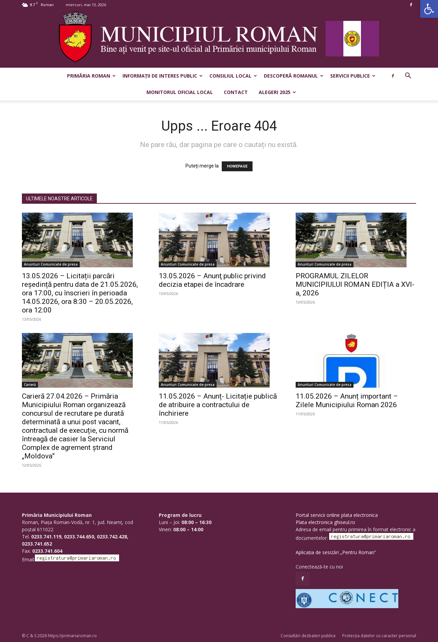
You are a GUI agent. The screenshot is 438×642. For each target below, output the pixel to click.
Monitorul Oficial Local (179, 92)
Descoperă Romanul (293, 75)
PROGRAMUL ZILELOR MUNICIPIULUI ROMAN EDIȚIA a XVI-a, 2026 (355, 284)
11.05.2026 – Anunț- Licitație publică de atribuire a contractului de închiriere (218, 404)
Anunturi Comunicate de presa (51, 264)
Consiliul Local (233, 75)
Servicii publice (352, 75)
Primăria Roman (91, 75)
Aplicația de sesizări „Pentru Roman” (336, 552)
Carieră (30, 384)
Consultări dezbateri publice (308, 636)
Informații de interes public (163, 75)
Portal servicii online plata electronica (337, 515)
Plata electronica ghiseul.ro (325, 522)
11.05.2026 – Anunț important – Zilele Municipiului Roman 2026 (347, 400)
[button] (429, 9)
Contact (236, 92)
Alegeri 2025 (277, 92)
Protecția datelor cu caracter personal (379, 636)
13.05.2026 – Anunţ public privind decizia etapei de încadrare (212, 280)
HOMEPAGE (237, 166)
